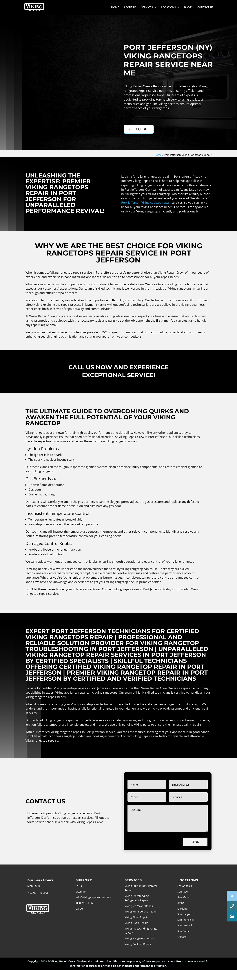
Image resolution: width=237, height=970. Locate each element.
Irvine (180, 903)
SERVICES (147, 7)
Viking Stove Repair (136, 917)
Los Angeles (184, 886)
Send (195, 842)
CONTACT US (205, 7)
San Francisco (185, 919)
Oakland (182, 908)
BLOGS (188, 7)
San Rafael (183, 931)
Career (80, 908)
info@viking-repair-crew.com (93, 897)
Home (158, 155)
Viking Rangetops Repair (139, 938)
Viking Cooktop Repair (138, 944)
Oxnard (182, 936)
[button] (232, 916)
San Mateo (183, 897)
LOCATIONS (168, 7)
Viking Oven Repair (136, 923)
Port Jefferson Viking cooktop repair (146, 203)
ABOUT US (130, 7)
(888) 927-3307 (84, 903)
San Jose (182, 891)
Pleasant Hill (185, 925)
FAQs (79, 886)
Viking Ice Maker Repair (139, 906)
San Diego (183, 914)
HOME (115, 7)
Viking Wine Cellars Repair (141, 911)
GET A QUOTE (138, 129)
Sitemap (81, 891)
